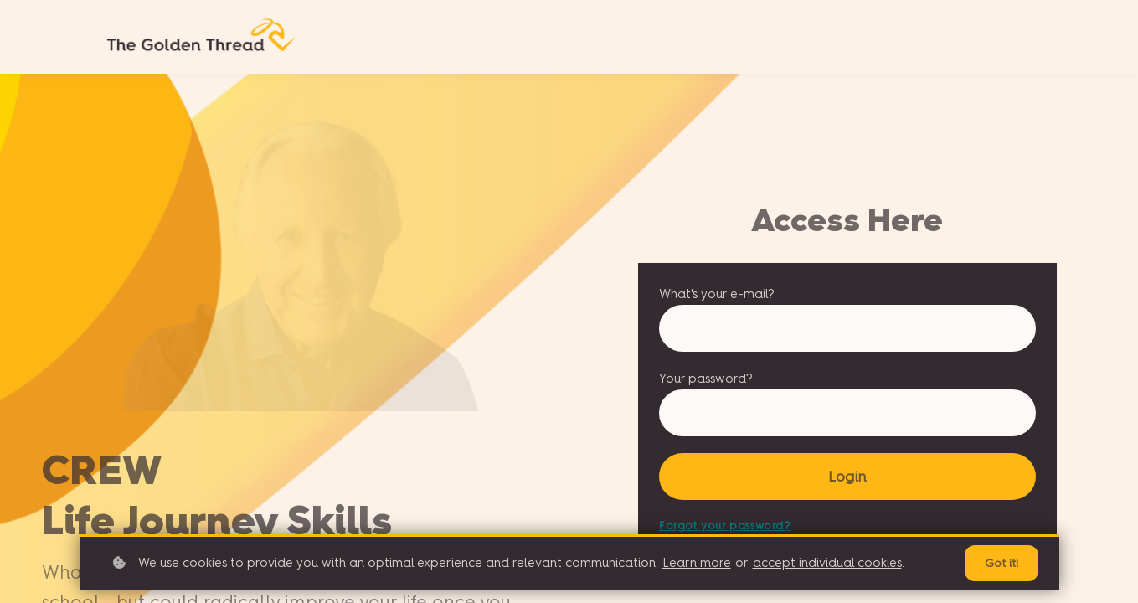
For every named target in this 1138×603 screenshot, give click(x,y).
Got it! (1001, 563)
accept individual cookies (827, 562)
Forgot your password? (725, 525)
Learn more (696, 562)
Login (847, 476)
